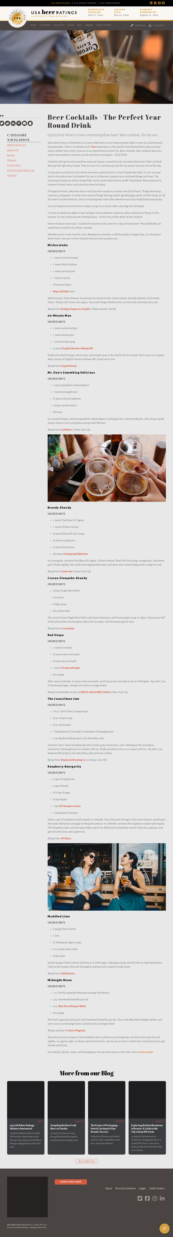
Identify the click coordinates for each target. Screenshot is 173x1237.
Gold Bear (66, 429)
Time (93, 146)
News (11, 155)
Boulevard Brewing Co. (73, 760)
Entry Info (59, 25)
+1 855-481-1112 (40, 1225)
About (108, 1188)
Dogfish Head (68, 366)
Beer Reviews (16, 145)
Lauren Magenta (76, 1030)
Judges (70, 25)
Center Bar (67, 571)
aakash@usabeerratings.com (19, 1225)
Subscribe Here (70, 1182)
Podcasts (14, 165)
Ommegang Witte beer (75, 554)
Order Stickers (103, 25)
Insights (13, 150)
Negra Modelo (61, 291)
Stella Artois (68, 973)
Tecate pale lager (70, 668)
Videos (12, 175)
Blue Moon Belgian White (72, 1006)
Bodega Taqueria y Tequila (75, 309)
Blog (79, 25)
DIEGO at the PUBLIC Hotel (95, 692)
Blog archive (86, 1161)
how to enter (146, 1052)
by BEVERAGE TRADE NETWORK (49, 16)
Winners (89, 25)
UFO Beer (66, 838)
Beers (33, 25)
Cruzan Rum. (68, 628)
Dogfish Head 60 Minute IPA (77, 348)
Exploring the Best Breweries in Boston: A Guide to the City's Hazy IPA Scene (147, 1128)
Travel (12, 160)
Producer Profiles (21, 170)
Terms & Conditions (125, 1188)
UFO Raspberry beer (70, 806)
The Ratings (45, 25)
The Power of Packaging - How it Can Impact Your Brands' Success (105, 1128)
